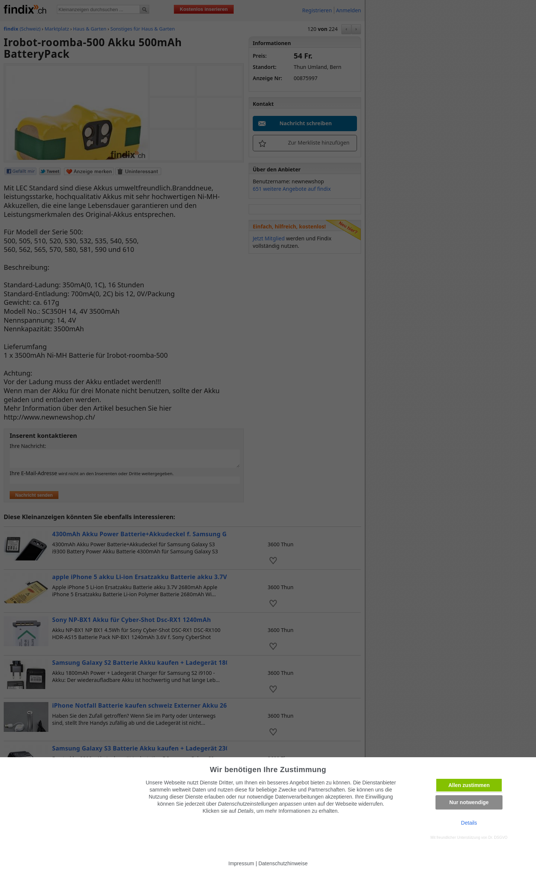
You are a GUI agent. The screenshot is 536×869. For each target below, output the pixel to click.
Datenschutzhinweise (282, 863)
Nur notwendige (469, 802)
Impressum (241, 863)
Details (469, 823)
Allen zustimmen (468, 785)
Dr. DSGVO (498, 837)
